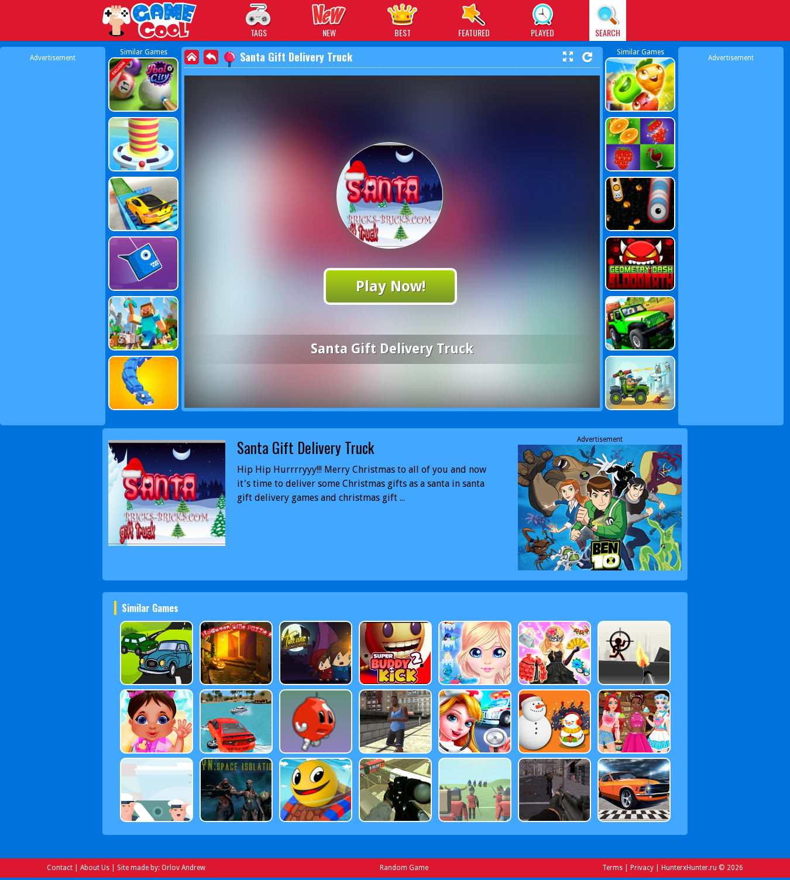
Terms (612, 868)
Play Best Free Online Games (150, 22)
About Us (94, 868)
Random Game (404, 868)
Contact (60, 868)
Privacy (642, 868)
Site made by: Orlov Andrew (161, 868)
